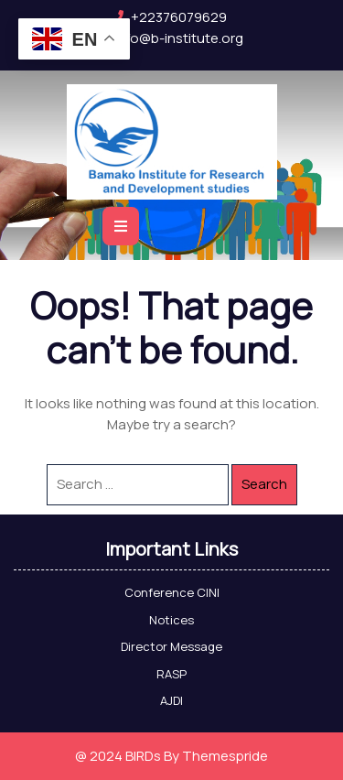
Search (264, 483)
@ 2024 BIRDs (118, 755)
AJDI (171, 700)
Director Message (171, 646)
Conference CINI (172, 592)
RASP (171, 674)
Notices (171, 620)
